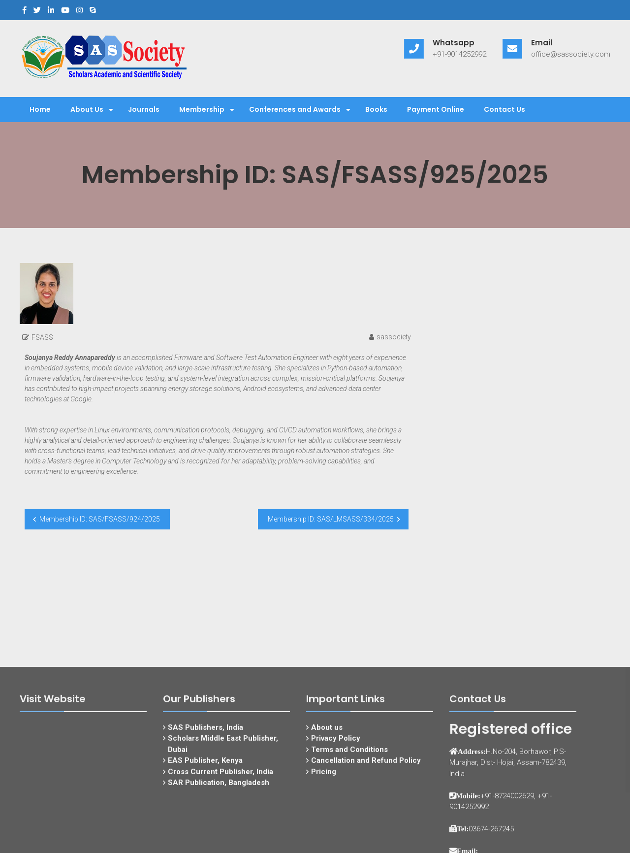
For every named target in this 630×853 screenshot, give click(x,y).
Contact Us (504, 109)
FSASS (42, 337)
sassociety (394, 337)
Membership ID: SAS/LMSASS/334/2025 (331, 519)
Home (40, 109)
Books (376, 109)
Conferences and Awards (295, 109)
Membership (201, 109)
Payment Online (435, 109)
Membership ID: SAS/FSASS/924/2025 (99, 519)
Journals (143, 109)
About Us (86, 109)
